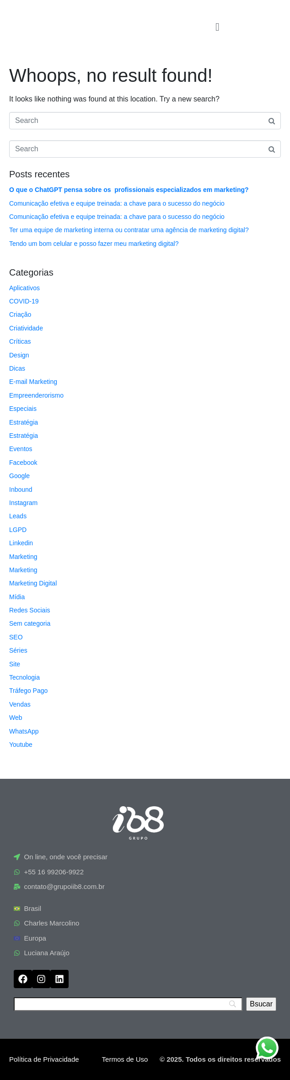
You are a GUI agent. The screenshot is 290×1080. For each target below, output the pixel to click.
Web (15, 717)
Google (19, 475)
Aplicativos (24, 288)
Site (14, 664)
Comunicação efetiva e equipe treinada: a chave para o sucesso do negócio (117, 203)
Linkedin (21, 543)
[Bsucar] (261, 1004)
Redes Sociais (29, 610)
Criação (20, 314)
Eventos (20, 448)
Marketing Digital (33, 583)
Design (19, 355)
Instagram (23, 502)
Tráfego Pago (28, 690)
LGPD (18, 529)
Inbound (20, 489)
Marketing (23, 556)
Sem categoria (29, 623)
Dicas (17, 368)
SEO (16, 637)
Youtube (20, 744)
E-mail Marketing (33, 381)
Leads (18, 516)
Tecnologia (24, 677)
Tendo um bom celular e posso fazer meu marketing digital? (93, 243)
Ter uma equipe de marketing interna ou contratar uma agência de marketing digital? (129, 230)
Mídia (17, 597)
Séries (18, 650)
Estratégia (23, 422)
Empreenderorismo (36, 395)
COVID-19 (24, 301)
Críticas (20, 341)
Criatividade (26, 328)
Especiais (23, 408)
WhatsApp (24, 731)
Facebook (23, 462)
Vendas (20, 704)
